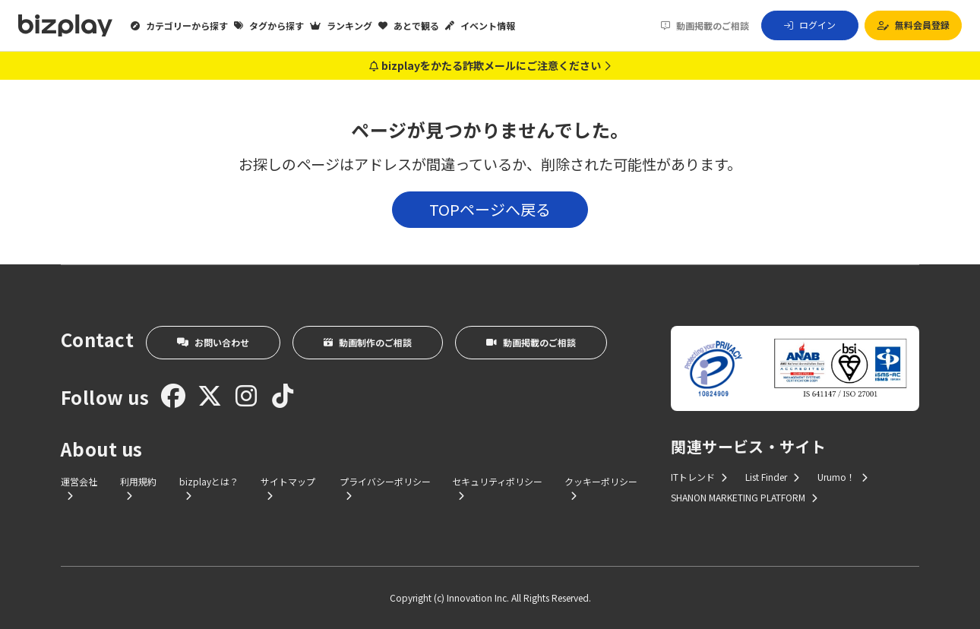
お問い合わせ (213, 342)
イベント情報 (480, 26)
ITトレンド (699, 476)
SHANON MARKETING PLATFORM (744, 497)
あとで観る (408, 26)
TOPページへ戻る (490, 209)
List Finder (772, 476)
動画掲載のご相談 (705, 26)
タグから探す (269, 26)
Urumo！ (842, 476)
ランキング (341, 26)
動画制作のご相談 (368, 342)
